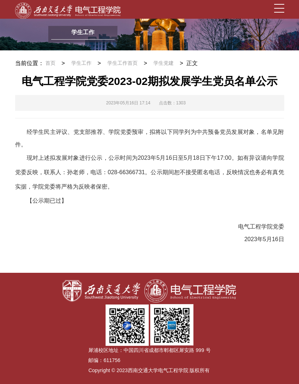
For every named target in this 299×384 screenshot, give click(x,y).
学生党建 (163, 63)
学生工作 (81, 63)
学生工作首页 (122, 63)
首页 (50, 63)
